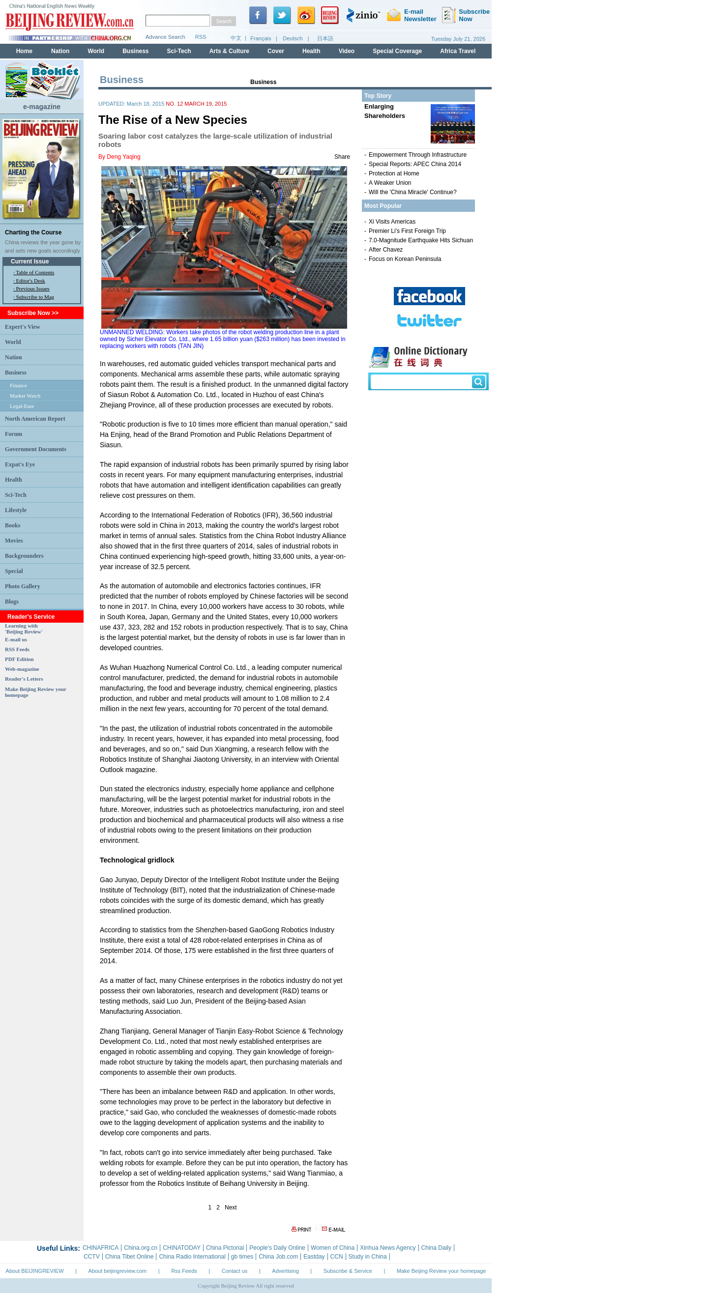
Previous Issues (33, 288)
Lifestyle (16, 510)
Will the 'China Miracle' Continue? (413, 192)
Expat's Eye (20, 464)
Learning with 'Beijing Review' (24, 628)
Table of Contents (35, 272)
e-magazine (41, 107)
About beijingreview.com (117, 1271)
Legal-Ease (22, 406)
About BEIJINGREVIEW (35, 1271)
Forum (13, 434)
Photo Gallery (22, 586)
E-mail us (16, 639)
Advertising (285, 1271)
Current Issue (30, 261)
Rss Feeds (184, 1271)
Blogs (12, 601)
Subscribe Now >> (33, 313)
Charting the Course (33, 232)
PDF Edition (19, 659)
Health (13, 479)
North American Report (35, 418)
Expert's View (22, 326)
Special (14, 571)
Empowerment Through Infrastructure (418, 154)
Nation (13, 357)
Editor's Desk (30, 281)
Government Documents (35, 449)
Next (231, 1207)
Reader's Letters (24, 679)
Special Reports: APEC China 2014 (415, 164)
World (13, 342)
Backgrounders (24, 555)
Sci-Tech (16, 494)
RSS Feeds (17, 649)
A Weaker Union (390, 182)
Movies (14, 540)
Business (16, 372)
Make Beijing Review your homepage (441, 1271)
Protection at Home (394, 173)
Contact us (235, 1271)
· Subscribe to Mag (33, 297)
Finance (18, 385)
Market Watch (25, 396)
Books (12, 525)
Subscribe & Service (348, 1271)
